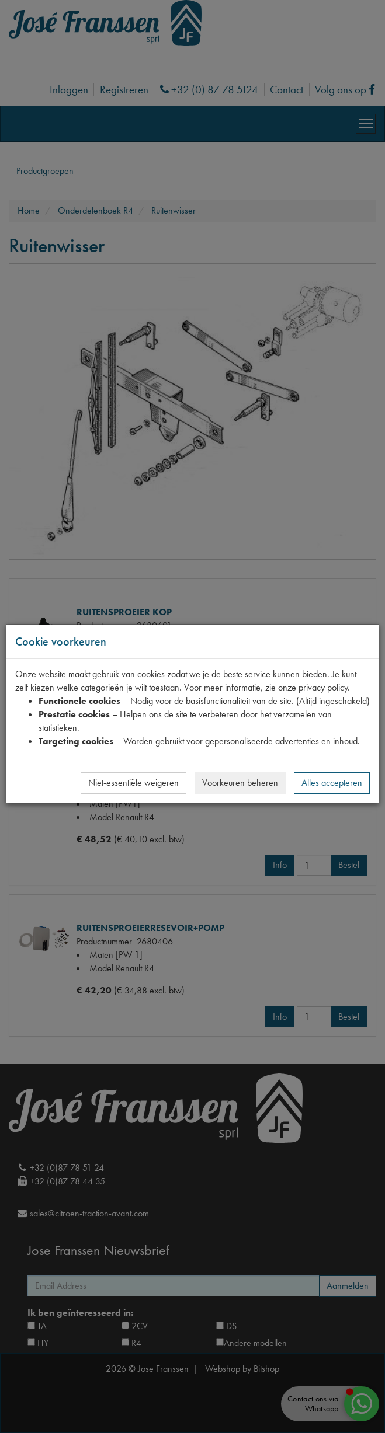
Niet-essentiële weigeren (133, 782)
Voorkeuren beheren (240, 782)
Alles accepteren (331, 782)
